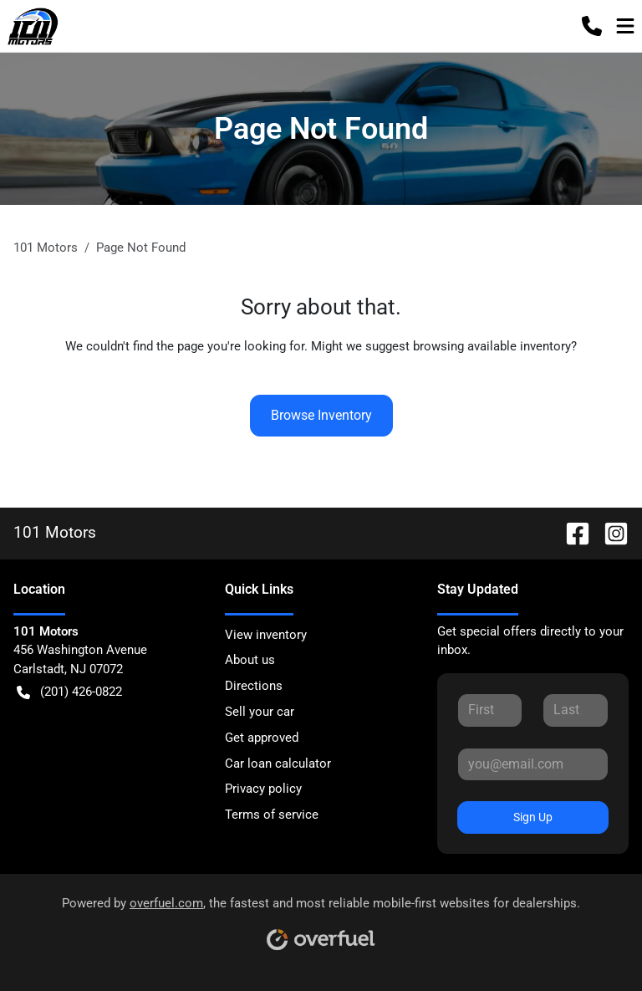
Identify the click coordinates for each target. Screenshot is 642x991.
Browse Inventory (321, 415)
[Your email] (533, 764)
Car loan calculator (278, 763)
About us (250, 659)
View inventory (266, 634)
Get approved (261, 737)
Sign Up (533, 817)
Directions (254, 685)
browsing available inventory (492, 346)
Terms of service (271, 814)
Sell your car (259, 711)
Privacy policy (263, 788)
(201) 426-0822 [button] (69, 692)
